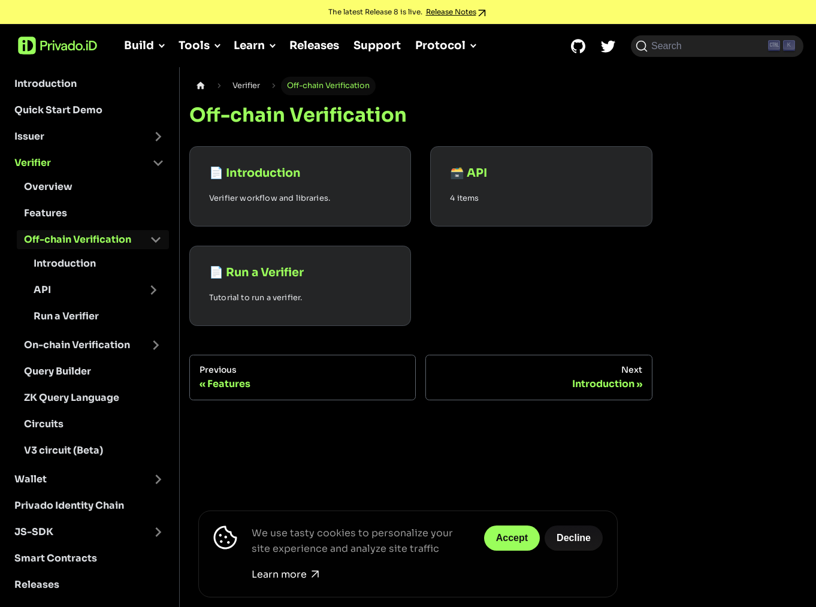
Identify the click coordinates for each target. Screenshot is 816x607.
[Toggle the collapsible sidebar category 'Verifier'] (158, 163)
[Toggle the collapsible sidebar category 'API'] (153, 290)
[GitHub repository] (578, 46)
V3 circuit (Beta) (63, 450)
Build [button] (139, 45)
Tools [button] (194, 45)
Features (45, 213)
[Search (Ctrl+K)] (717, 46)
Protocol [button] (440, 45)
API (42, 289)
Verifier (32, 162)
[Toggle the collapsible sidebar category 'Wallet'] (158, 479)
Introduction (45, 83)
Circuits (44, 424)
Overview (48, 186)
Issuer (29, 136)
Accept (512, 538)
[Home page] (200, 86)
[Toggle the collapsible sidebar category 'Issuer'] (158, 136)
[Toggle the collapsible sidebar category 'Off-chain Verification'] (156, 239)
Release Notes (451, 11)
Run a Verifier (66, 316)
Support (377, 45)
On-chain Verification (77, 345)
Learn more (285, 574)
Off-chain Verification (77, 239)
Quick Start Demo (58, 110)
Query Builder (57, 371)
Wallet (30, 479)
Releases (314, 45)
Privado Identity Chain (69, 505)
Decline (574, 538)
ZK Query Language (71, 397)
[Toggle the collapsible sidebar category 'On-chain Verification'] (156, 345)
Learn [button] (249, 45)
